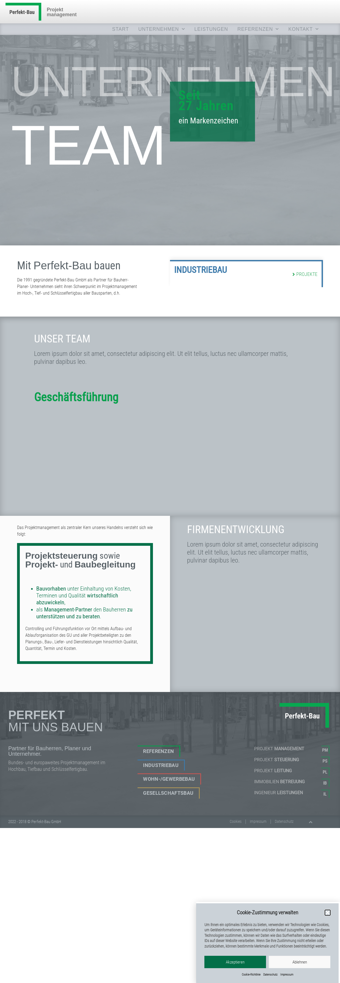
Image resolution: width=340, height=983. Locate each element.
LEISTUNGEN (211, 29)
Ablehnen (299, 970)
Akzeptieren (235, 970)
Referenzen (158, 751)
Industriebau (200, 274)
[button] (327, 921)
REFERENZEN (258, 29)
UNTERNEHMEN (161, 29)
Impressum (258, 821)
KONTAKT (303, 29)
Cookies (236, 821)
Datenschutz (284, 821)
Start (120, 29)
